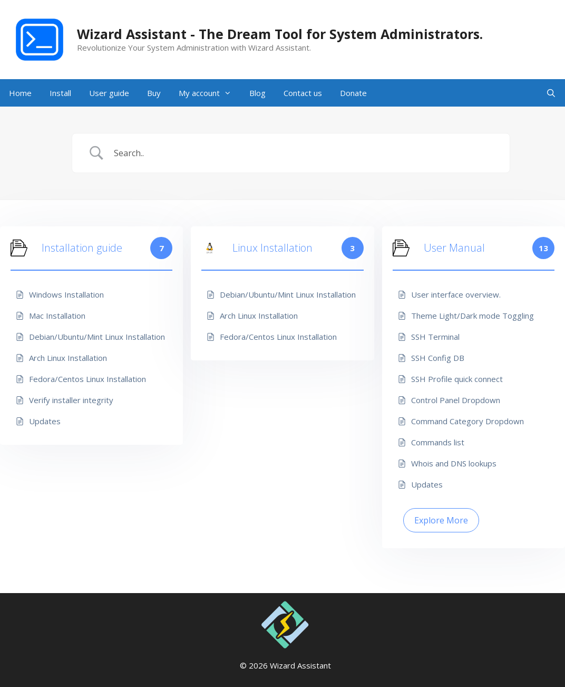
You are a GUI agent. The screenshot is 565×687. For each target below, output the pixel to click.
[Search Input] (304, 153)
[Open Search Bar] (551, 93)
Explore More (441, 520)
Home (20, 93)
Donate (353, 93)
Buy (154, 93)
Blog (257, 93)
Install (60, 93)
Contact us (303, 93)
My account (209, 93)
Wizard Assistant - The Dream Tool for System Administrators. (280, 34)
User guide (109, 93)
